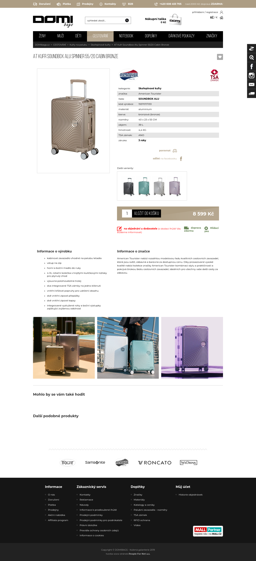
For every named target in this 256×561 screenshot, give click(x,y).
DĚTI (78, 36)
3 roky (142, 140)
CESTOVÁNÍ (100, 36)
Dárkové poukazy (182, 36)
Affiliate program (58, 520)
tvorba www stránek (128, 553)
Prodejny (85, 4)
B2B (127, 4)
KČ (212, 17)
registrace (212, 12)
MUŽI (60, 36)
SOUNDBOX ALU (148, 98)
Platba (64, 4)
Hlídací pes (211, 229)
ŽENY (42, 36)
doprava (192, 229)
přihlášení (198, 12)
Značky (211, 36)
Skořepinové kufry (101, 44)
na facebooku (168, 159)
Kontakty (107, 4)
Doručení (42, 4)
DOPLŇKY (151, 36)
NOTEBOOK (126, 36)
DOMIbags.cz (42, 44)
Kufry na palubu (78, 44)
